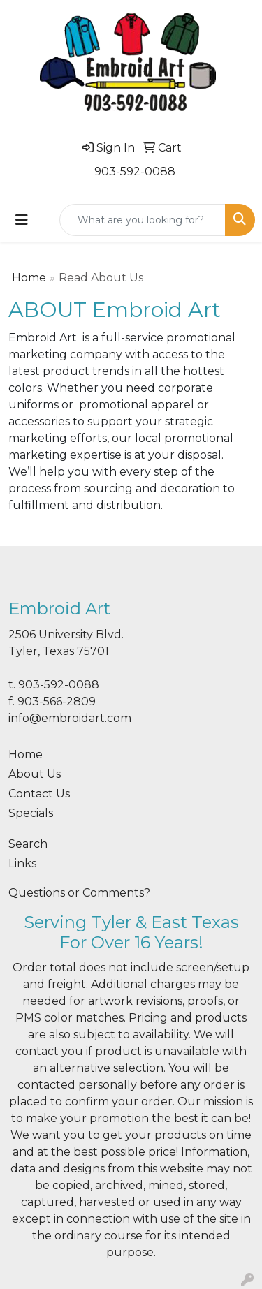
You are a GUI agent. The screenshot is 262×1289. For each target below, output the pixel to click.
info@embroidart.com (69, 718)
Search (28, 843)
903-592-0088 (134, 171)
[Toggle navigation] (21, 220)
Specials (30, 813)
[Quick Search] (142, 220)
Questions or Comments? (79, 892)
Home (29, 277)
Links (22, 863)
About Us (34, 774)
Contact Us (39, 793)
